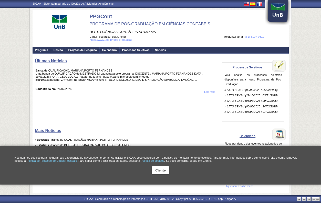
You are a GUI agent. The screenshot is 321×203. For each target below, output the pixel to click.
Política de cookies (152, 160)
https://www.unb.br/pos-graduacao (111, 39)
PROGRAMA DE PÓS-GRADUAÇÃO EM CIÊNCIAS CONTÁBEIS (150, 24)
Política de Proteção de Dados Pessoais (52, 160)
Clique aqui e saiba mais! (238, 186)
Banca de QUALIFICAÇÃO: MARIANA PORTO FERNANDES (74, 70)
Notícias (160, 50)
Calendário (109, 50)
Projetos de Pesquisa (82, 50)
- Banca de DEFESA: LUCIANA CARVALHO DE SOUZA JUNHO (84, 145)
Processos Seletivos (136, 50)
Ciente (160, 170)
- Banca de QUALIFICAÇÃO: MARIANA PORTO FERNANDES (82, 139)
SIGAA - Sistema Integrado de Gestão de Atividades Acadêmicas (73, 3)
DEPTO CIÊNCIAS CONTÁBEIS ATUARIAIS (123, 32)
